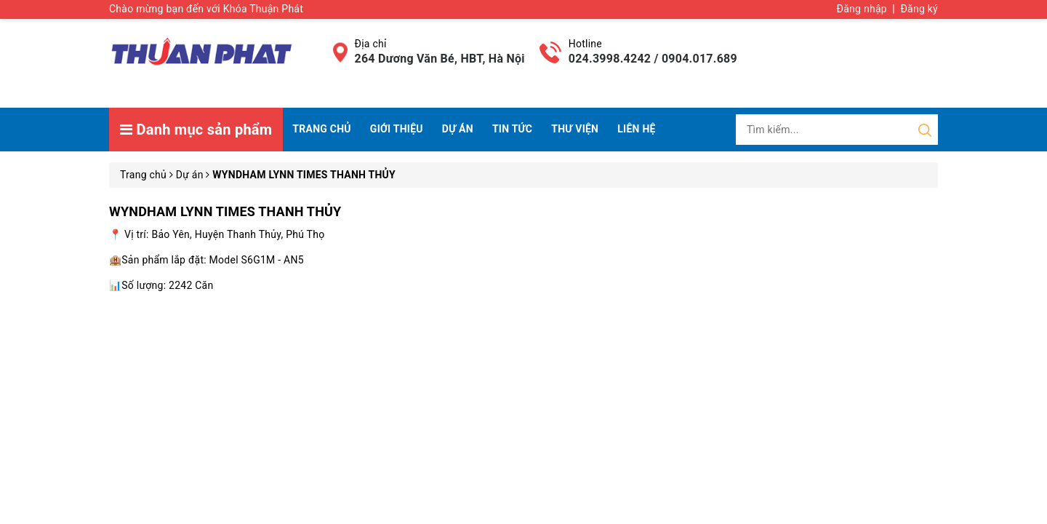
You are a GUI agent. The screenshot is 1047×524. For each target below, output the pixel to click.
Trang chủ (321, 129)
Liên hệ (636, 129)
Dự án (457, 129)
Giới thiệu (396, 129)
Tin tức (512, 129)
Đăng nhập (862, 9)
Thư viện (574, 129)
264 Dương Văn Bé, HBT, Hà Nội (440, 59)
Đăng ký (919, 9)
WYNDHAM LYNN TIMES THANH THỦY (225, 211)
